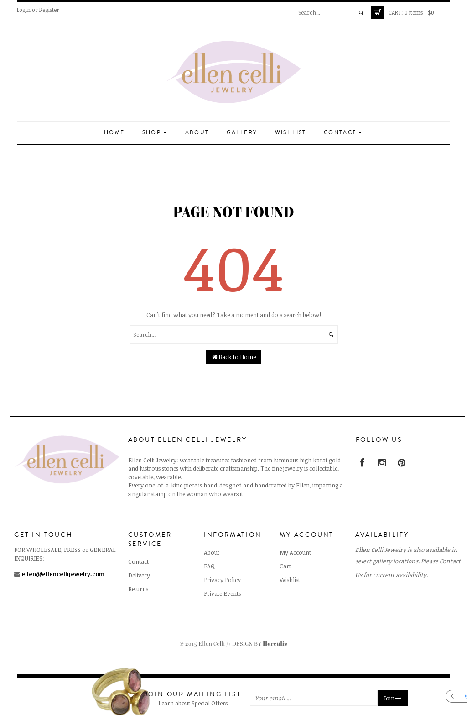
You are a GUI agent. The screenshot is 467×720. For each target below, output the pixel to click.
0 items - (411, 12)
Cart (285, 566)
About (197, 133)
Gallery (242, 133)
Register (49, 9)
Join (393, 698)
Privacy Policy (222, 580)
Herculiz (275, 644)
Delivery (139, 575)
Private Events (222, 593)
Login (24, 9)
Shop (154, 133)
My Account (295, 552)
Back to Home (233, 357)
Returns (138, 589)
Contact (343, 133)
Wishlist (290, 133)
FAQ (209, 566)
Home (114, 133)
